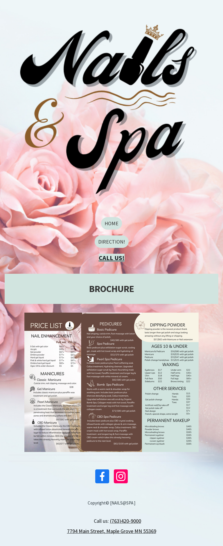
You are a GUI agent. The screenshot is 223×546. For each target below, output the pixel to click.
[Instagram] (121, 476)
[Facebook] (102, 476)
